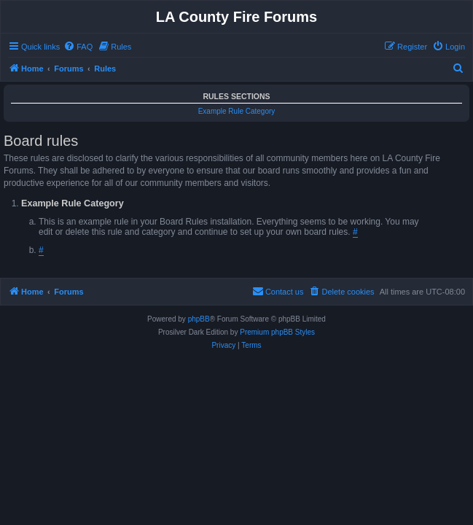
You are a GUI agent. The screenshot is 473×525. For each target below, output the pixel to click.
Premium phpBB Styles (277, 332)
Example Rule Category (236, 111)
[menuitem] (78, 46)
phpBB (199, 319)
